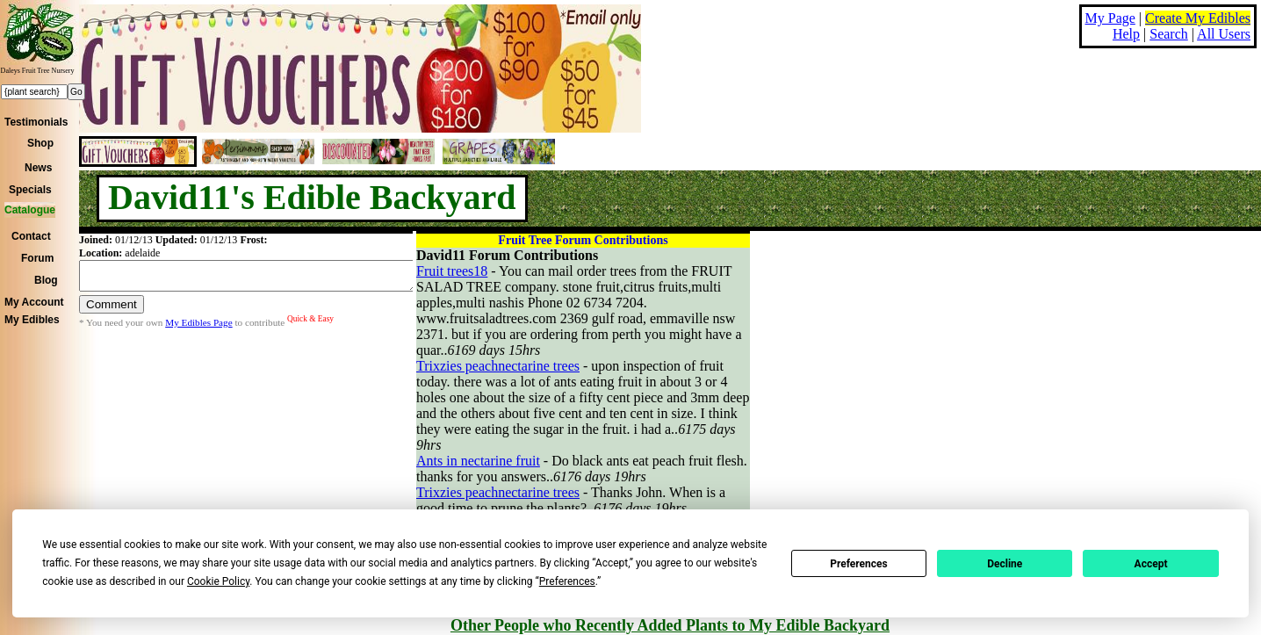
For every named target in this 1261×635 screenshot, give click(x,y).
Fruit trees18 (451, 270)
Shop (40, 143)
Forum (37, 258)
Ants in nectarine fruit (478, 460)
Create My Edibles (1197, 18)
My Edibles (32, 320)
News (38, 168)
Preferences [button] (567, 581)
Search (1168, 33)
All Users (1223, 33)
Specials (30, 190)
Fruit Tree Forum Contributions (582, 240)
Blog (46, 280)
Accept (1151, 564)
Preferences (859, 564)
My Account (34, 302)
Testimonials (36, 122)
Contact (31, 236)
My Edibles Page (198, 327)
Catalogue (29, 210)
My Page (1110, 18)
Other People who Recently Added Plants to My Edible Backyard (670, 625)
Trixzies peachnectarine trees (498, 365)
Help (1126, 33)
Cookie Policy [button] (218, 581)
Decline (1004, 564)
